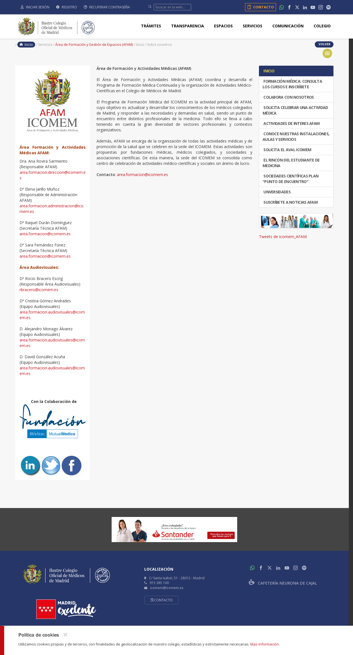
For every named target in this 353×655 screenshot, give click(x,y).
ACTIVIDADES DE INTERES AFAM (291, 123)
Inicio (26, 44)
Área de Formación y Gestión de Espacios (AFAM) (94, 44)
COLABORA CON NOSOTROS (288, 97)
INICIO (268, 70)
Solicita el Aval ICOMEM (287, 149)
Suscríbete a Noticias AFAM (290, 202)
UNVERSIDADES (276, 191)
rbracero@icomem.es (39, 289)
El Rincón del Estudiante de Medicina (291, 162)
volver (324, 44)
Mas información (264, 644)
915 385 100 (159, 582)
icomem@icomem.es (166, 587)
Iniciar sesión (35, 7)
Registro (66, 7)
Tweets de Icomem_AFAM (283, 236)
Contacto (259, 7)
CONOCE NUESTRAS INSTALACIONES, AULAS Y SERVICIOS (296, 136)
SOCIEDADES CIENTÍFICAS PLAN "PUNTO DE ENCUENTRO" (290, 178)
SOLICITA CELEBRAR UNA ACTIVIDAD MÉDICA (295, 110)
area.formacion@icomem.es (45, 233)
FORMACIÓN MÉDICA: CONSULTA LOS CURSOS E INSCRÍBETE (292, 84)
